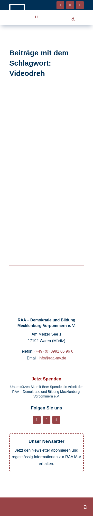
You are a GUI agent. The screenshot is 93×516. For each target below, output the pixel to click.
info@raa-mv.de (52, 358)
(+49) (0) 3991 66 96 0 (53, 351)
